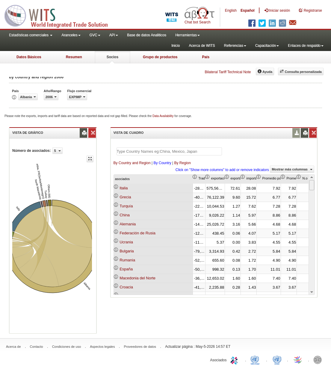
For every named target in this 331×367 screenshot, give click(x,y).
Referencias (235, 46)
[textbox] (169, 151)
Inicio (175, 46)
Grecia (125, 197)
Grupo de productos (160, 57)
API (113, 35)
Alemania (128, 224)
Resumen (74, 57)
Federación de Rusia (137, 233)
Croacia (126, 287)
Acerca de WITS (202, 46)
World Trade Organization (298, 359)
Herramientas (187, 35)
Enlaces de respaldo (306, 46)
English (231, 10)
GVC (95, 35)
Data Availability (163, 116)
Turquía (126, 206)
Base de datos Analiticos (146, 35)
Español (248, 10)
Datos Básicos (28, 57)
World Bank (319, 359)
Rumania (127, 260)
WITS (60, 15)
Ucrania (126, 242)
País (205, 57)
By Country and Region (132, 163)
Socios (112, 57)
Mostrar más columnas (292, 169)
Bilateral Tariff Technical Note (228, 72)
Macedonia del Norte (137, 278)
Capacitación (267, 46)
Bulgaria (127, 251)
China (125, 215)
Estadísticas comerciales (30, 35)
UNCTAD (256, 359)
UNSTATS (277, 359)
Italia (124, 188)
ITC (235, 359)
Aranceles (70, 35)
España (126, 269)
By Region (182, 163)
